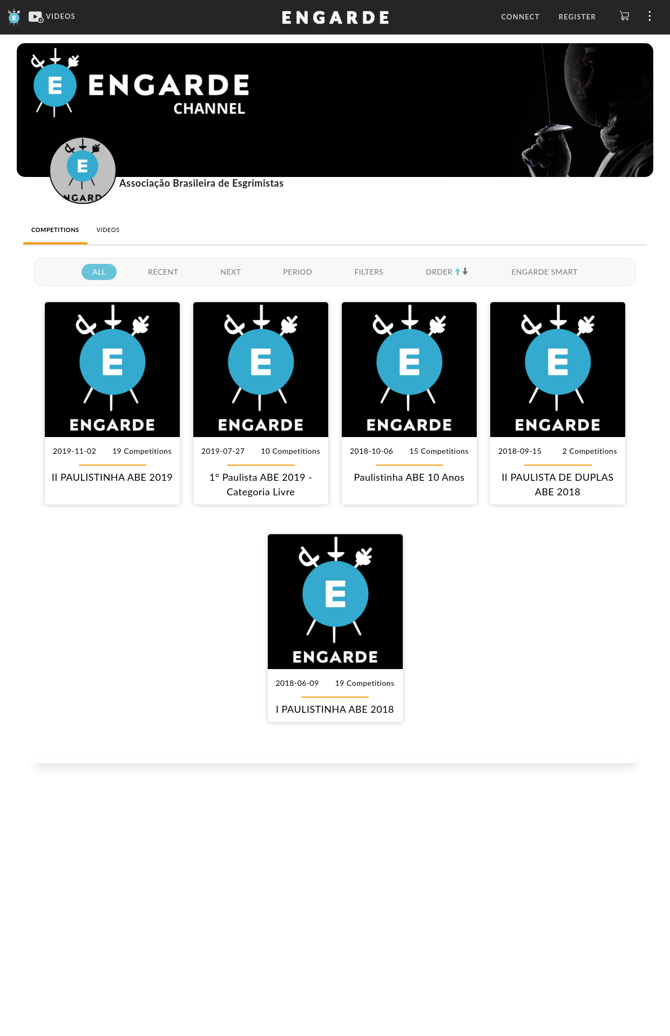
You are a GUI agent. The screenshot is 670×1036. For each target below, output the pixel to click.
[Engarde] (14, 16)
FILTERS (368, 271)
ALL (99, 271)
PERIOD (297, 271)
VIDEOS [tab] (108, 229)
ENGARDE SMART (544, 271)
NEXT (230, 271)
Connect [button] (520, 16)
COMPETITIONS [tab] (55, 229)
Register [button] (577, 16)
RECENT (163, 271)
